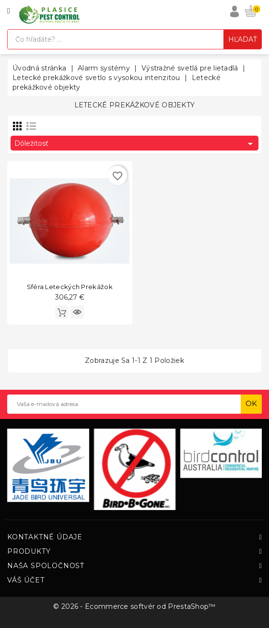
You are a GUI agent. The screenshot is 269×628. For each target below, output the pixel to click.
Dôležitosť (135, 144)
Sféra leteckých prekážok (70, 287)
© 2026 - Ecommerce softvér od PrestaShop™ (134, 606)
